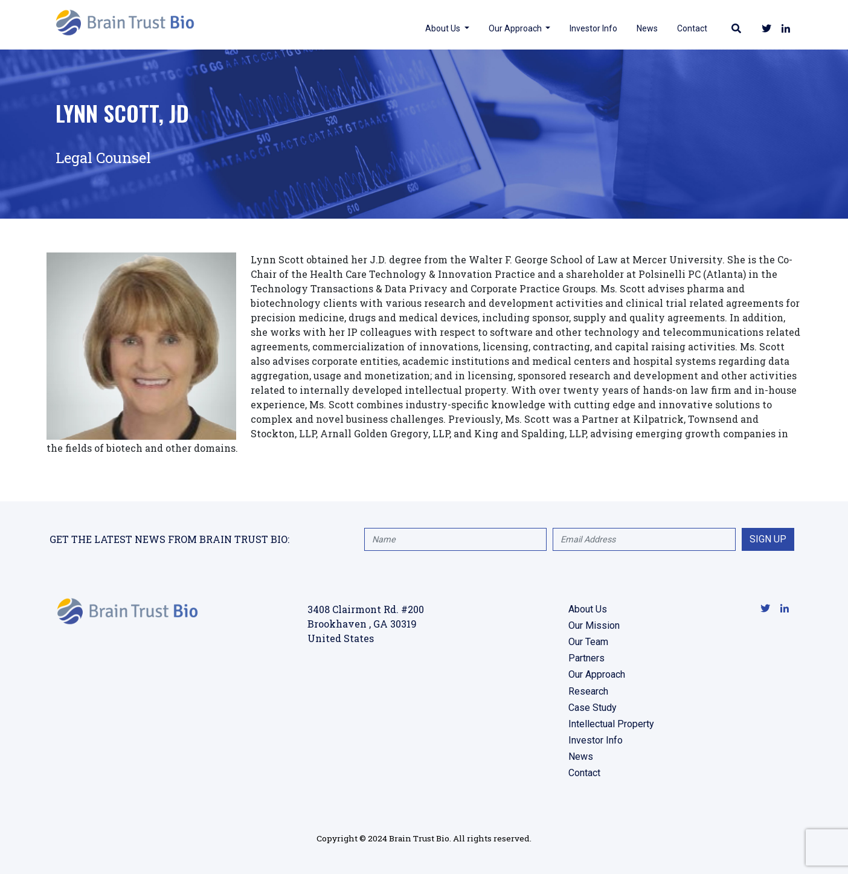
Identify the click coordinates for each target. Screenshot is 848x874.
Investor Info (591, 28)
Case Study (592, 707)
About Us (441, 28)
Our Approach (514, 28)
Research (588, 691)
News (645, 28)
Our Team (588, 641)
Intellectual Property (611, 724)
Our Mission (594, 625)
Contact (690, 28)
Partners (586, 658)
